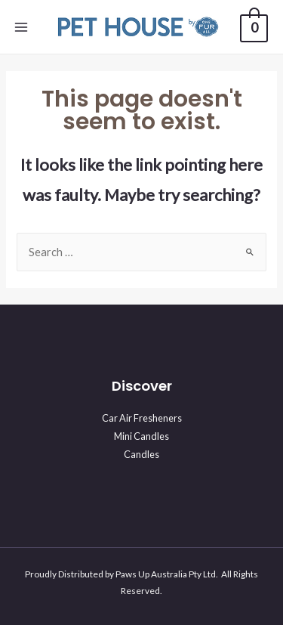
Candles (141, 454)
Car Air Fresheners (142, 418)
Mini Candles (141, 436)
